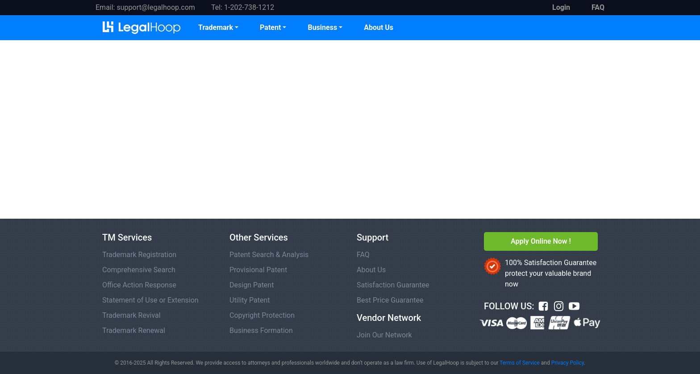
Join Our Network (384, 335)
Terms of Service (520, 363)
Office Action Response (139, 285)
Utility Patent (249, 300)
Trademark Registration (139, 254)
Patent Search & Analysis (268, 254)
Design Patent (251, 285)
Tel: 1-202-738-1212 (242, 7)
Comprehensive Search (138, 270)
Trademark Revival (131, 315)
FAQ (363, 254)
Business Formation (261, 330)
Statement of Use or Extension (150, 300)
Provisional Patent (258, 270)
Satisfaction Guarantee (393, 285)
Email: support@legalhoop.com (145, 7)
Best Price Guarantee (390, 300)
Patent (270, 27)
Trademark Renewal (133, 330)
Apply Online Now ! (541, 241)
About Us (378, 27)
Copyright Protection (262, 315)
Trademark (215, 27)
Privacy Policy (567, 363)
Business (322, 27)
